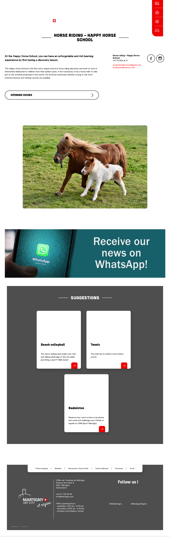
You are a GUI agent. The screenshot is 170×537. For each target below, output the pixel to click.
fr (111, 19)
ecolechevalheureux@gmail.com (127, 65)
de (115, 19)
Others (124, 19)
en (118, 19)
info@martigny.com (64, 497)
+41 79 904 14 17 (120, 61)
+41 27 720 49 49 (64, 494)
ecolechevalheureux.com (124, 67)
